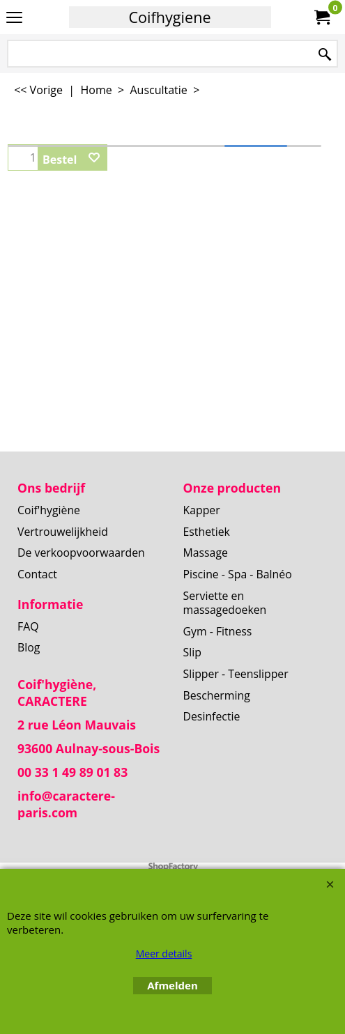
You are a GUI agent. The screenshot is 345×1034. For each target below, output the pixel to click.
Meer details (164, 953)
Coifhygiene (169, 17)
